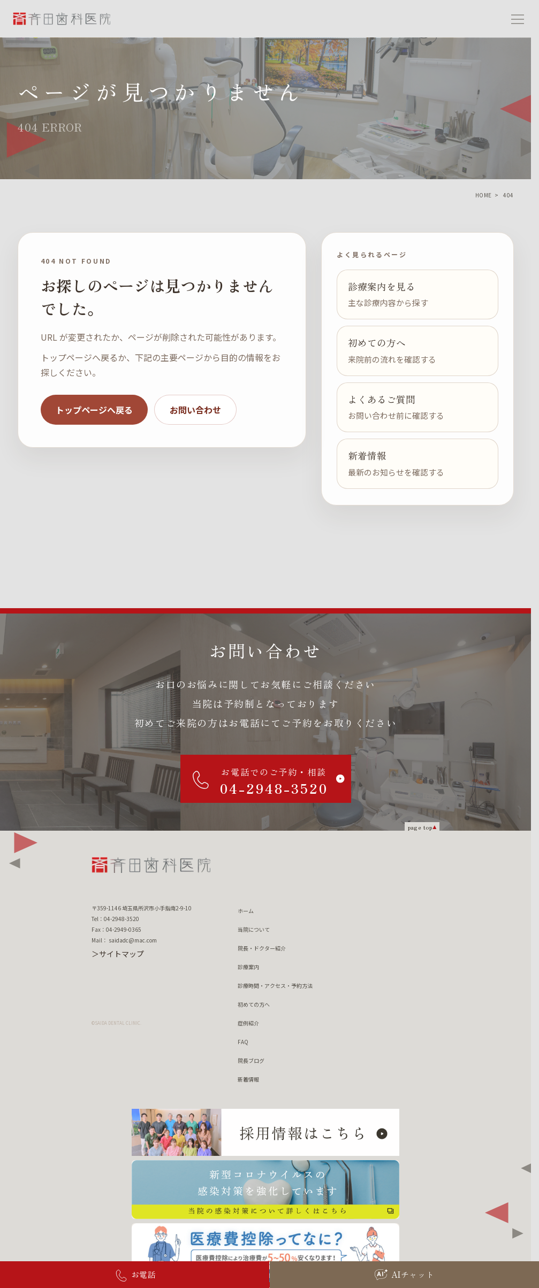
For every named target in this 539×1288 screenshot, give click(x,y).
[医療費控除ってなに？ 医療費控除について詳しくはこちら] (265, 1252)
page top (420, 827)
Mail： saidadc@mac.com (124, 940)
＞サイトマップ (118, 953)
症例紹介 (248, 1023)
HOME (483, 195)
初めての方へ (254, 1004)
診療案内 (248, 967)
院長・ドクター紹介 (262, 948)
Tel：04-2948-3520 (115, 919)
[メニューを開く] (517, 19)
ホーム (246, 911)
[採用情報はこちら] (265, 1132)
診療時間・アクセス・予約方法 (275, 986)
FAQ (243, 1042)
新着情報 (248, 1079)
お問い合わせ (195, 409)
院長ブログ (251, 1060)
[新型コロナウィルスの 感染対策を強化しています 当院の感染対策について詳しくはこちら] (265, 1189)
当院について (254, 929)
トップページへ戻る (94, 409)
